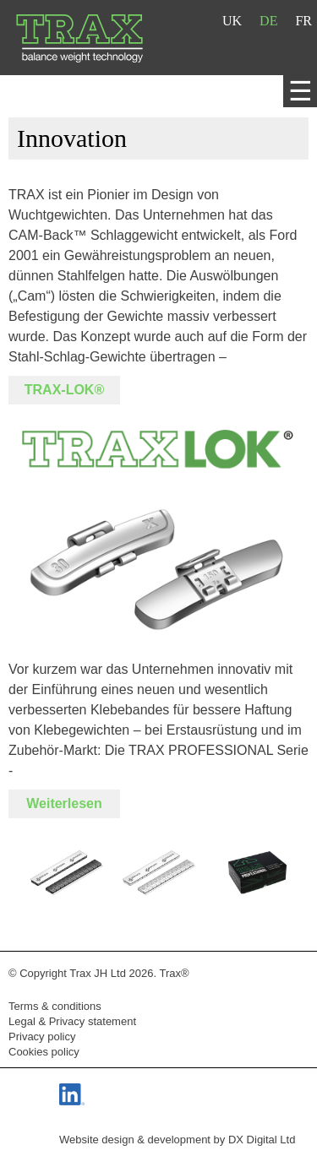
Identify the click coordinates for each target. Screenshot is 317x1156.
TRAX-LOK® (64, 390)
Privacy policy (41, 1036)
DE (268, 21)
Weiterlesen (64, 803)
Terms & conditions (54, 1006)
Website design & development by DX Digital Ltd (177, 1139)
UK (232, 21)
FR (303, 21)
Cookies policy (43, 1051)
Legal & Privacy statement (72, 1021)
